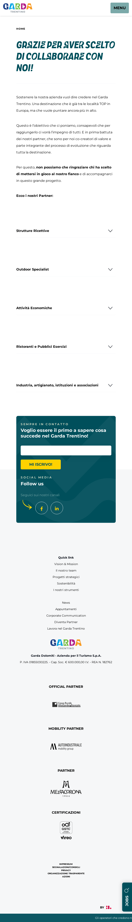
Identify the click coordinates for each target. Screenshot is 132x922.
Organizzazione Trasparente (66, 873)
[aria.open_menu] (119, 8)
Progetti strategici (66, 577)
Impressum (66, 864)
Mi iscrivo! (40, 464)
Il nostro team (66, 570)
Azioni (66, 876)
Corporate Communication (66, 615)
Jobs (126, 897)
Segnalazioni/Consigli (66, 867)
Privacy (66, 870)
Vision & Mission (66, 564)
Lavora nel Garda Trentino (66, 628)
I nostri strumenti (66, 590)
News (66, 603)
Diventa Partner (66, 622)
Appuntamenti (66, 609)
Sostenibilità (66, 583)
